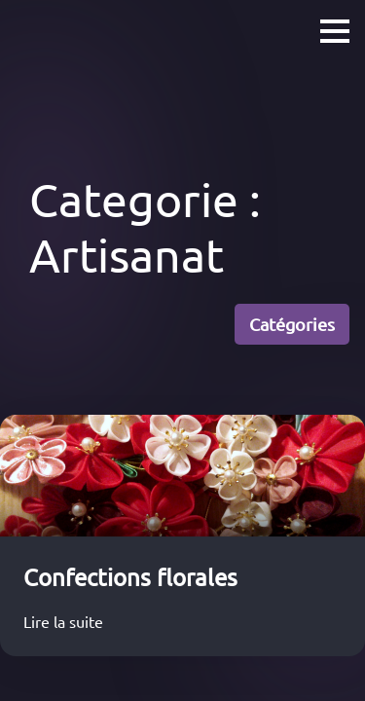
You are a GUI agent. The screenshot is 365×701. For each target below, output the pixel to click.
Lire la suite (67, 621)
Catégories (292, 324)
